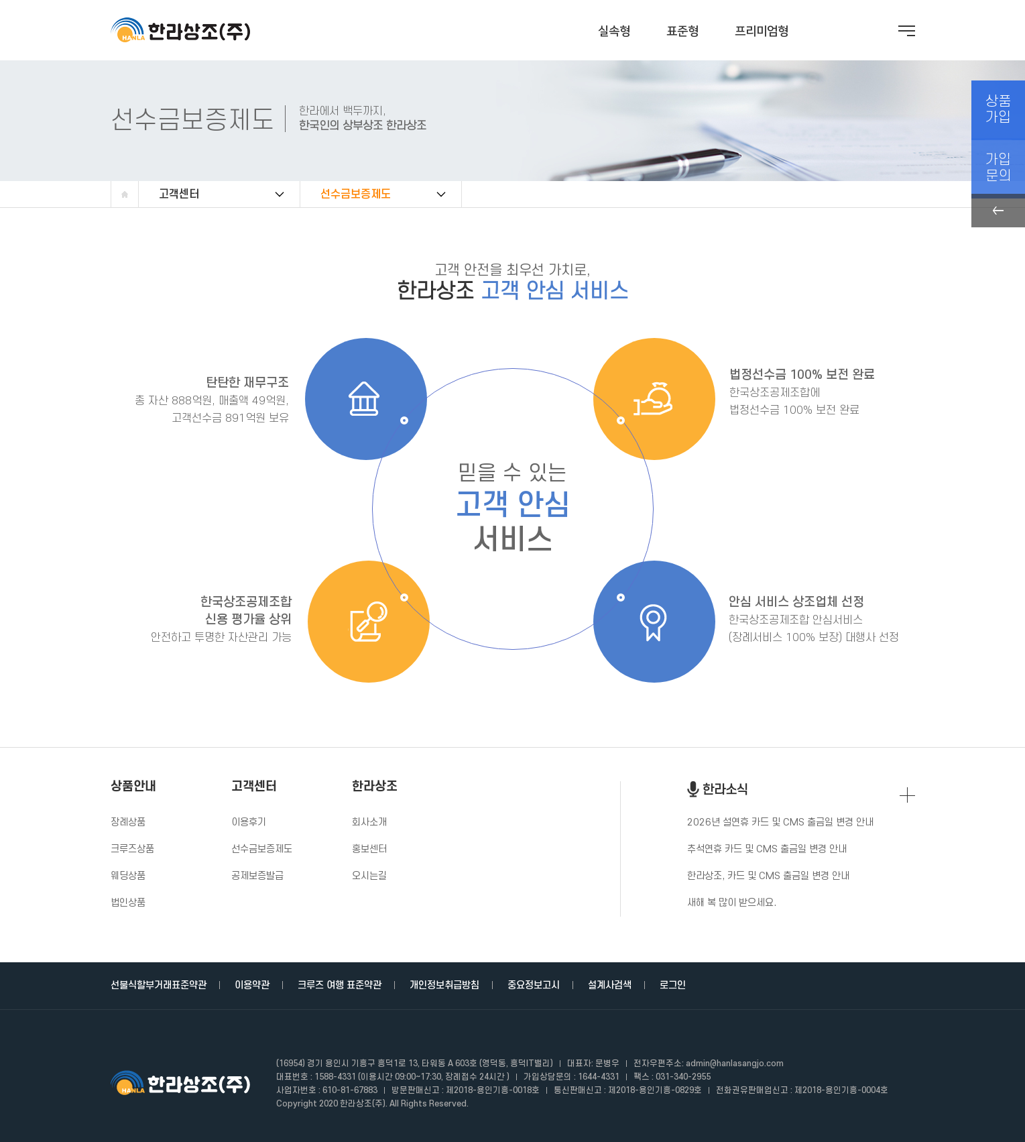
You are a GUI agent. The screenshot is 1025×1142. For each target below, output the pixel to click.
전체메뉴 (906, 30)
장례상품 (128, 822)
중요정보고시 (533, 985)
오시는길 (369, 876)
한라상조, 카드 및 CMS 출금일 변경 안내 (768, 876)
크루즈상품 (132, 849)
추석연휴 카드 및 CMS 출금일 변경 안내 (767, 849)
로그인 (673, 985)
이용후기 (248, 822)
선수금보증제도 (355, 194)
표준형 (682, 31)
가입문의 (998, 160)
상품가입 (998, 107)
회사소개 (369, 822)
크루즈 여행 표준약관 (339, 985)
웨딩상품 (128, 876)
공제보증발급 (257, 876)
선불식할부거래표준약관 (158, 985)
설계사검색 (609, 985)
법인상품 (128, 903)
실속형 (614, 31)
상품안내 (133, 787)
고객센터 (179, 194)
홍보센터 (369, 849)
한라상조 (375, 787)
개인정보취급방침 (444, 985)
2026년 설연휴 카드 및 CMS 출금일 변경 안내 (780, 822)
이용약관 (252, 985)
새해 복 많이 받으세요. (731, 903)
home (124, 194)
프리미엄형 (761, 31)
